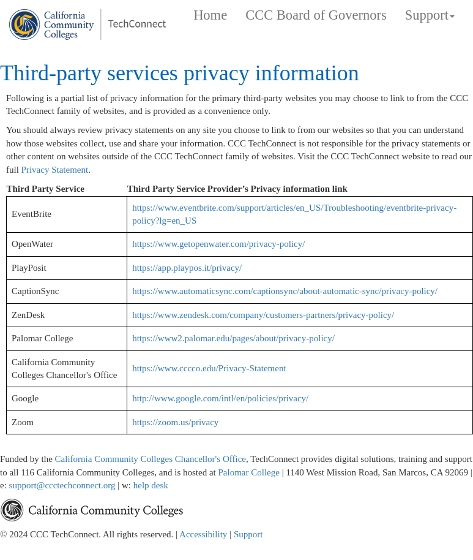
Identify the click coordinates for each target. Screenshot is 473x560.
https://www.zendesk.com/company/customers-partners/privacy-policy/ (263, 315)
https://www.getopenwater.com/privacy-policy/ (218, 244)
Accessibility (203, 534)
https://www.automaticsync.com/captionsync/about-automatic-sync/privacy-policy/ (285, 291)
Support (248, 534)
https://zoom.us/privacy (175, 422)
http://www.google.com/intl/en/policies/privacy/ (220, 398)
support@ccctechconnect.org (63, 485)
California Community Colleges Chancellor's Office (150, 459)
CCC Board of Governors (316, 15)
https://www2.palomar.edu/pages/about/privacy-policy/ (233, 338)
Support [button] (430, 15)
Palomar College (248, 472)
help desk (150, 485)
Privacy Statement (55, 170)
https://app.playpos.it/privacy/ (187, 268)
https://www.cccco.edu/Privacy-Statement (209, 368)
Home (210, 15)
